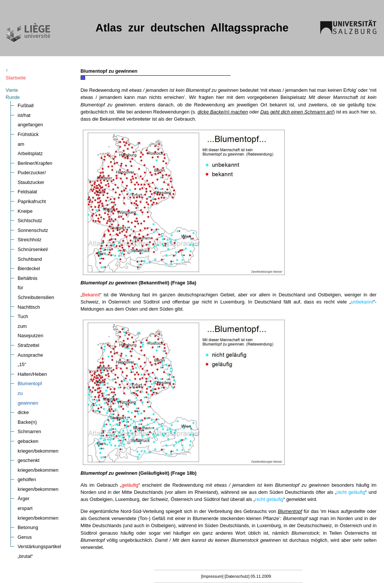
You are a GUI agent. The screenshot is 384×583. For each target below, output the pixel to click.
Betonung (28, 427)
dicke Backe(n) (34, 331)
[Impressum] (212, 576)
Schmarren (29, 340)
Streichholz (29, 206)
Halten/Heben (32, 302)
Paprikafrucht (32, 168)
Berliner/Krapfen (35, 129)
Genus (25, 436)
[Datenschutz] (237, 576)
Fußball (26, 91)
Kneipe (25, 177)
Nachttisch (29, 263)
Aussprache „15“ (35, 292)
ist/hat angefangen (37, 100)
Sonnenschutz (33, 196)
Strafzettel (28, 283)
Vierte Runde (19, 83)
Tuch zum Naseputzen (42, 273)
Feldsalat (27, 158)
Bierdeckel (29, 235)
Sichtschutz (30, 187)
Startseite (22, 70)
